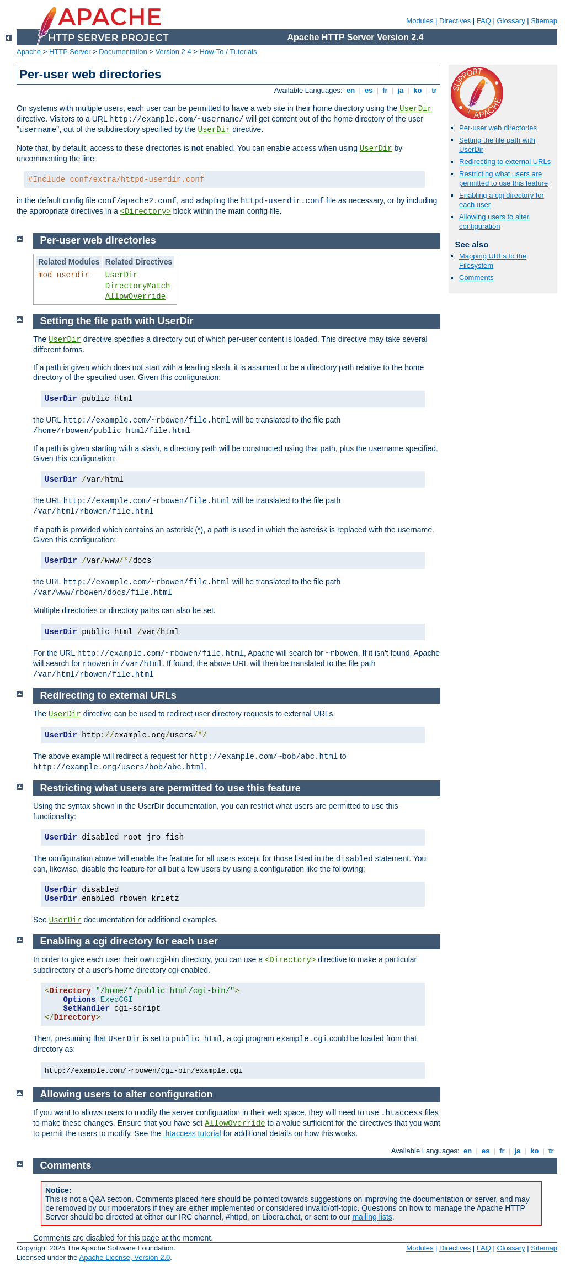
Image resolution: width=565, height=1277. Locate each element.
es (369, 90)
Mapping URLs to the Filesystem (492, 261)
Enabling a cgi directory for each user (129, 941)
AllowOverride (135, 296)
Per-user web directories (498, 128)
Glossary (511, 21)
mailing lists (372, 1216)
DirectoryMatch (137, 286)
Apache (29, 52)
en (350, 90)
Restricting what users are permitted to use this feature (503, 178)
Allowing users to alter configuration (494, 221)
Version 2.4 (173, 52)
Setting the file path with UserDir (117, 320)
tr (434, 90)
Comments (476, 277)
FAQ (484, 21)
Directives (455, 21)
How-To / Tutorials (228, 52)
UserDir (415, 108)
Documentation (123, 52)
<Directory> (145, 211)
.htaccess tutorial (192, 1133)
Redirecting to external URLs (505, 161)
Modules (419, 21)
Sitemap (544, 21)
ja (401, 90)
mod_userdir (63, 275)
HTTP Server (70, 52)
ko (418, 90)
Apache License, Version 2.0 (124, 1257)
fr (385, 90)
